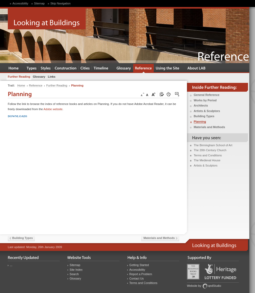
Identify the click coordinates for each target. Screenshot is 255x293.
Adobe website (52, 109)
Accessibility (20, 3)
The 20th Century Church (210, 150)
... (11, 265)
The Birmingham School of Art (213, 145)
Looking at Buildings (47, 19)
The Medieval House (207, 160)
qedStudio (214, 285)
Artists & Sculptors (205, 165)
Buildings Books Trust (193, 271)
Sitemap (39, 3)
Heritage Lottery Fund (220, 271)
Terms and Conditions (208, 155)
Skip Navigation (60, 3)
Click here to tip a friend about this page (177, 94)
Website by (194, 285)
